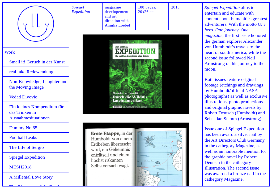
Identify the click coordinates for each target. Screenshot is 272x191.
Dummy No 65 (23, 127)
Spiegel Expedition (27, 157)
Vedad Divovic (23, 96)
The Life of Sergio (26, 147)
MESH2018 (20, 167)
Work (10, 52)
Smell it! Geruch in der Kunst (37, 61)
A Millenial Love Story (31, 177)
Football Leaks (23, 137)
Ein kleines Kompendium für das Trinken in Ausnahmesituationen (36, 112)
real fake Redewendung (31, 71)
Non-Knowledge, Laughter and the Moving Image (38, 84)
